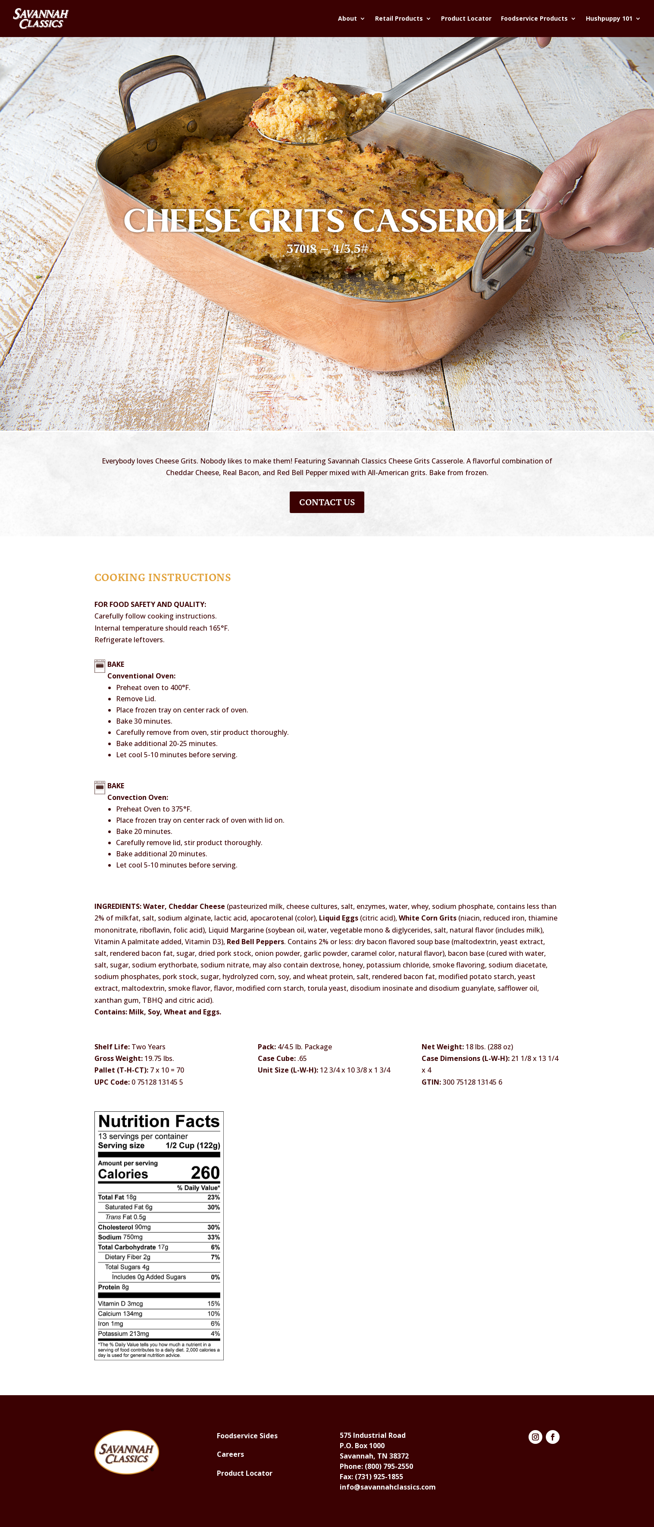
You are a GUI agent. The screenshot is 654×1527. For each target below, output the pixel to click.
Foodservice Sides (247, 1435)
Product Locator (466, 18)
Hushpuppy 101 (609, 18)
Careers (230, 1454)
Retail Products (399, 18)
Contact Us (327, 502)
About (347, 18)
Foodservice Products (534, 18)
